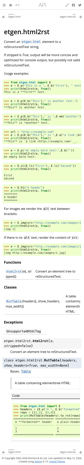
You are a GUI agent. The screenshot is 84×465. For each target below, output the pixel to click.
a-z (17, 5)
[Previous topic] (22, 15)
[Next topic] (62, 15)
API (42, 4)
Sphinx (38, 461)
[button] (4, 4)
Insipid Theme (57, 461)
